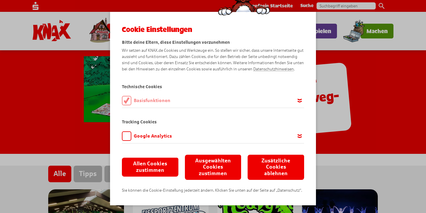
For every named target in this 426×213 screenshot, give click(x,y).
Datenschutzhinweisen (273, 69)
